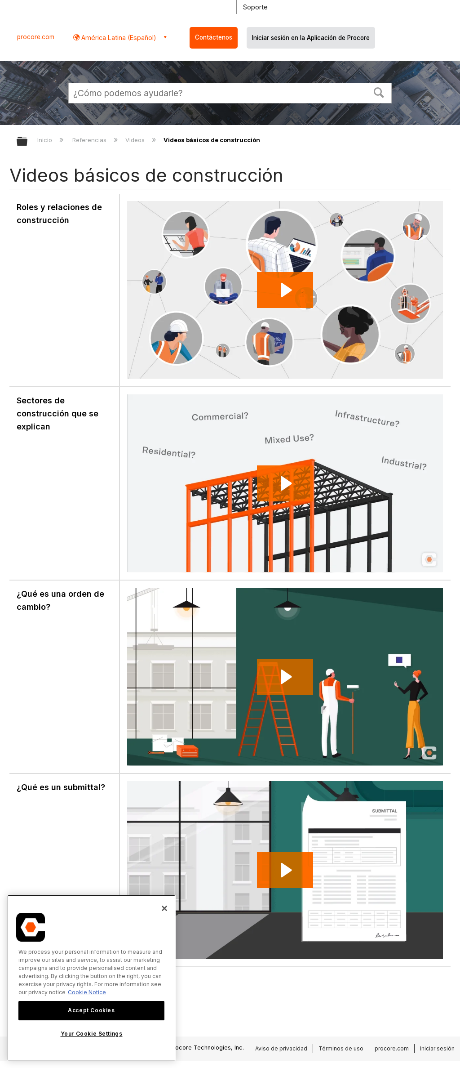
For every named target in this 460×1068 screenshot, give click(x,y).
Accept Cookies (91, 1010)
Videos (135, 139)
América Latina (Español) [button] (118, 37)
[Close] (164, 908)
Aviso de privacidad (281, 1048)
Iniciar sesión (437, 1048)
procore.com (35, 36)
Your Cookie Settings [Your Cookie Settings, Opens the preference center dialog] (92, 1033)
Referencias (90, 139)
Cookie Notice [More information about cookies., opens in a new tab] (87, 992)
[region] (91, 978)
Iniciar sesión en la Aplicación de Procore (311, 37)
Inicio (45, 139)
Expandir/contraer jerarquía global (27, 141)
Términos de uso (340, 1048)
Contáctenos (213, 37)
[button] (379, 91)
